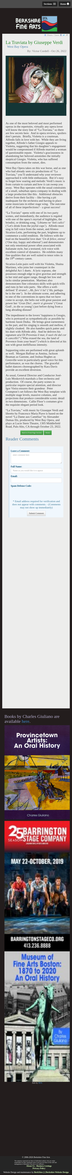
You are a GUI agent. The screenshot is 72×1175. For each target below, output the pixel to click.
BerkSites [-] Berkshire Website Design (51, 1172)
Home (64, 4)
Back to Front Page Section (32, 433)
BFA (40, 1083)
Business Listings (44, 1166)
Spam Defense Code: (21, 486)
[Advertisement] (36, 614)
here (25, 721)
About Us (30, 1166)
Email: (14, 476)
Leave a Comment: (20, 451)
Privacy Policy (39, 1168)
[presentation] (33, 493)
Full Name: (16, 466)
